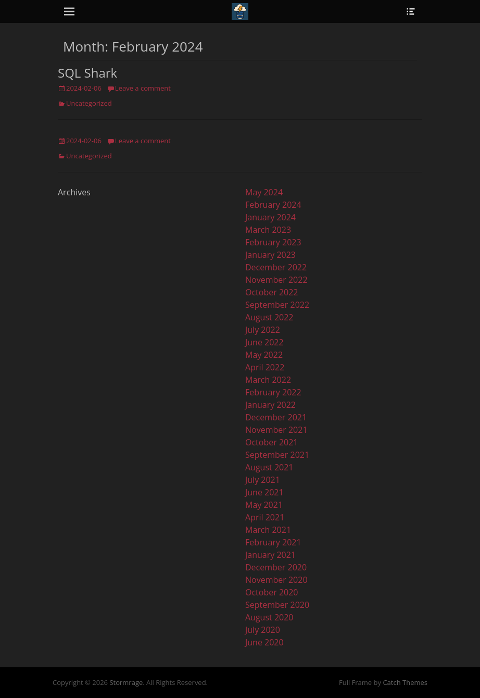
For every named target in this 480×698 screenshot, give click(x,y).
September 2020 (277, 604)
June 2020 (264, 642)
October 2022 (271, 292)
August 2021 (269, 467)
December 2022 (276, 267)
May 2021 (264, 504)
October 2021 (271, 442)
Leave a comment (143, 88)
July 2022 (262, 329)
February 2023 (273, 242)
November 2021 (276, 429)
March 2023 (268, 229)
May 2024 (264, 192)
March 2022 (268, 379)
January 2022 (270, 404)
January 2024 (270, 217)
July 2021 (262, 479)
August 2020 (269, 617)
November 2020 (276, 579)
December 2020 (276, 567)
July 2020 (262, 629)
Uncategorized (89, 103)
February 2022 (273, 392)
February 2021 (273, 542)
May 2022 (264, 354)
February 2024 (273, 204)
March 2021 (268, 529)
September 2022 (277, 304)
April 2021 (264, 517)
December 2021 (276, 417)
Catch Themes (405, 682)
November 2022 (276, 279)
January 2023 (270, 254)
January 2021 (270, 554)
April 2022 (264, 367)
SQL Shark (87, 72)
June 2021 (264, 492)
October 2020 (271, 592)
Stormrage (126, 682)
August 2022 (269, 317)
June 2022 (264, 342)
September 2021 (277, 454)
